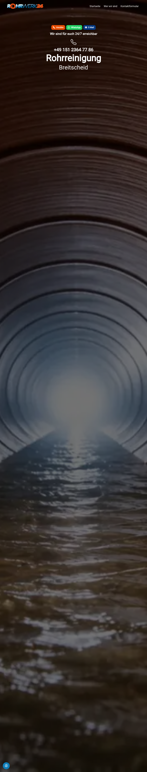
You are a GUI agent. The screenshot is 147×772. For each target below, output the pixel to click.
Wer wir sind (110, 6)
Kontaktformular (130, 6)
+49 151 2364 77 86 (73, 49)
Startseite (95, 6)
